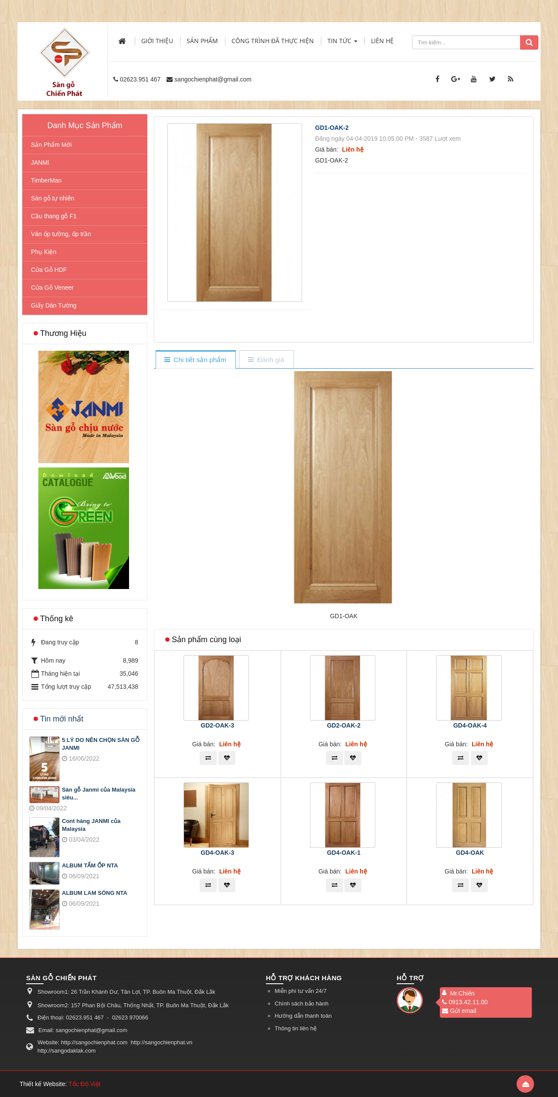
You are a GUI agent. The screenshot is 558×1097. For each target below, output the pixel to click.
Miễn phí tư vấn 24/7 (301, 991)
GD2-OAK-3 (217, 725)
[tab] (195, 360)
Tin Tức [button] (342, 43)
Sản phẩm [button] (202, 41)
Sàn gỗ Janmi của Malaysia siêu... (98, 793)
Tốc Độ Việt (84, 1083)
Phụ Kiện (43, 251)
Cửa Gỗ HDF (49, 269)
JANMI (40, 162)
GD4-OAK (470, 852)
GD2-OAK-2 (344, 725)
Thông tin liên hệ (295, 1028)
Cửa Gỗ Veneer (52, 287)
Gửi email (459, 1010)
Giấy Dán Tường (53, 305)
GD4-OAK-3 (217, 852)
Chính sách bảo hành (301, 1003)
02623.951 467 (140, 79)
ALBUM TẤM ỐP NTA (90, 865)
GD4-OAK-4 (470, 725)
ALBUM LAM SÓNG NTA (94, 893)
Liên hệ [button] (382, 41)
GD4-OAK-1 (344, 852)
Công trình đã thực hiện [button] (272, 41)
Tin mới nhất (61, 718)
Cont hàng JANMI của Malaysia (91, 825)
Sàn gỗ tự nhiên (53, 198)
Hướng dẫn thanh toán (303, 1015)
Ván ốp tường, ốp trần (61, 233)
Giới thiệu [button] (157, 41)
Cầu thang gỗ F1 (54, 216)
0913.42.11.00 (465, 1002)
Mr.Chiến (462, 993)
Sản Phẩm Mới (51, 144)
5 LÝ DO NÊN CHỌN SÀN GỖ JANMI (101, 744)
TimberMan (46, 180)
